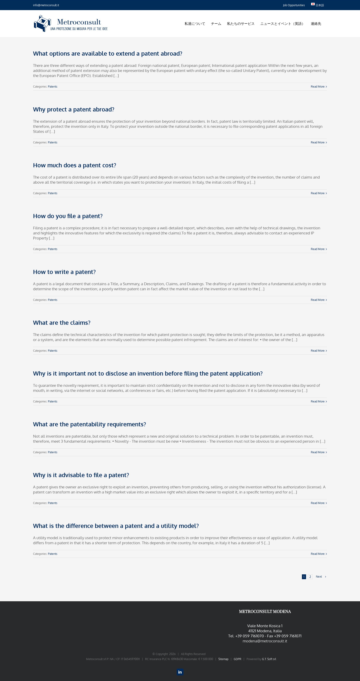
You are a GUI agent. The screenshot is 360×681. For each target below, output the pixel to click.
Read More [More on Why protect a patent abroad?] (318, 142)
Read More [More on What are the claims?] (318, 350)
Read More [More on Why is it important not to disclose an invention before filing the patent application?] (318, 401)
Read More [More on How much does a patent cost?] (318, 193)
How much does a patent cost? (74, 165)
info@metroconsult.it (46, 5)
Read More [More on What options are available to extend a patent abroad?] (318, 86)
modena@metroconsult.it (265, 640)
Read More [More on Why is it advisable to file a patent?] (318, 503)
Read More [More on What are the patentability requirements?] (318, 452)
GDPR (237, 659)
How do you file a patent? (68, 215)
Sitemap (223, 659)
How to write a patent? (64, 271)
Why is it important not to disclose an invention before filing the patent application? (148, 373)
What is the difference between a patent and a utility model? (116, 525)
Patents (52, 86)
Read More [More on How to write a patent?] (318, 300)
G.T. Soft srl (269, 659)
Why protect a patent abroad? (73, 109)
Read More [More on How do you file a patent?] (318, 249)
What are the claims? (61, 322)
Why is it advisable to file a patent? (81, 475)
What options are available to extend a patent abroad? (107, 53)
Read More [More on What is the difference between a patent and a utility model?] (318, 554)
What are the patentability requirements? (89, 424)
